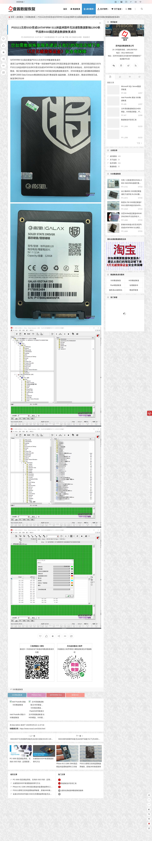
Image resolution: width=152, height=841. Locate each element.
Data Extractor (28, 75)
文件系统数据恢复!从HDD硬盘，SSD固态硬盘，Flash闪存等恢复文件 (131, 112)
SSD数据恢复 (30, 17)
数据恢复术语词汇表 (129, 120)
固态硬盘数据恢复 (57, 71)
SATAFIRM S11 (17, 60)
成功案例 (19, 17)
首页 (12, 17)
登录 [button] (11, 2)
